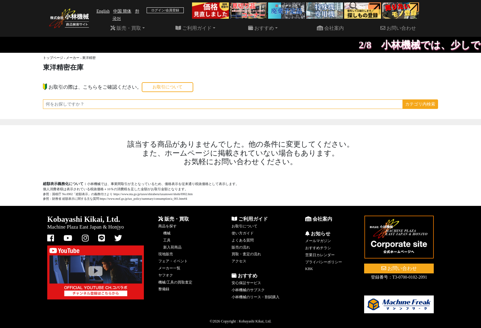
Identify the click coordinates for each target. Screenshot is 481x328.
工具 (167, 240)
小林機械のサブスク (248, 290)
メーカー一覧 (169, 268)
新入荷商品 (172, 247)
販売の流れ (241, 247)
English (103, 11)
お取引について (167, 87)
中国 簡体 (122, 11)
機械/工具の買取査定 (175, 282)
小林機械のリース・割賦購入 (255, 297)
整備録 (163, 289)
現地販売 (165, 254)
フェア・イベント (173, 261)
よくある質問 (243, 240)
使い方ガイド (243, 233)
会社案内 (330, 28)
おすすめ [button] (261, 28)
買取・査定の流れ (246, 254)
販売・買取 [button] (125, 28)
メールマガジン (318, 241)
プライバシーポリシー (323, 262)
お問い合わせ (398, 28)
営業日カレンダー (320, 255)
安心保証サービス (246, 283)
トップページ (53, 58)
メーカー (72, 58)
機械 (167, 233)
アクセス (239, 261)
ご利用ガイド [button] (193, 28)
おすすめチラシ (318, 248)
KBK (309, 269)
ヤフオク (165, 275)
